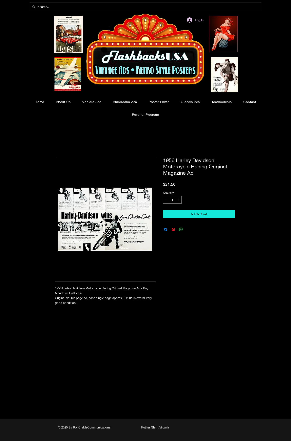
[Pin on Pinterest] (173, 229)
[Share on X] (188, 229)
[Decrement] (166, 199)
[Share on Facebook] (165, 229)
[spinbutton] (172, 199)
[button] (91, 101)
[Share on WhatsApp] (181, 229)
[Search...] (145, 6)
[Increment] (178, 199)
